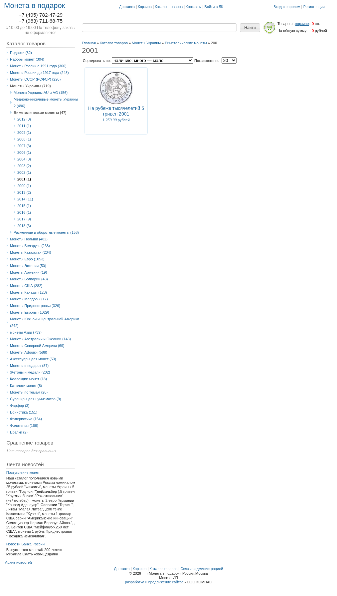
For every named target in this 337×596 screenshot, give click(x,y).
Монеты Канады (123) (28, 292)
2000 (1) (24, 186)
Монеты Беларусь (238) (30, 246)
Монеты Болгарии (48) (29, 279)
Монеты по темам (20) (29, 392)
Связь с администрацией (202, 569)
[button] (250, 27)
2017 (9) (24, 219)
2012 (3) (24, 119)
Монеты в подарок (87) (29, 366)
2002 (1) (24, 172)
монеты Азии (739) (26, 332)
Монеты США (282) (26, 286)
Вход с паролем (286, 7)
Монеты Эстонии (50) (28, 266)
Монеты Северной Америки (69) (37, 346)
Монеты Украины (146, 43)
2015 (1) (24, 206)
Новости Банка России (25, 544)
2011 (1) (24, 126)
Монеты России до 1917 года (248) (39, 73)
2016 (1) (24, 212)
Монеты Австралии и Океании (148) (40, 339)
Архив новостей (18, 562)
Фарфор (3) (19, 406)
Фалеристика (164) (26, 419)
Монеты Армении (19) (28, 272)
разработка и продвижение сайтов (154, 582)
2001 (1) (24, 179)
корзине (302, 24)
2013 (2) (24, 192)
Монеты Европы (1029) (29, 312)
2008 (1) (24, 139)
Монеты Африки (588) (28, 352)
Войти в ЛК (214, 7)
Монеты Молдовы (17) (29, 299)
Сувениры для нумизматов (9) (35, 399)
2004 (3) (24, 159)
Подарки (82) (21, 53)
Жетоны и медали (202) (30, 372)
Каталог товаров (169, 7)
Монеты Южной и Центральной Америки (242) (44, 322)
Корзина (145, 7)
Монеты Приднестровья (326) (35, 306)
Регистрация (314, 7)
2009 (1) (24, 133)
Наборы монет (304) (27, 59)
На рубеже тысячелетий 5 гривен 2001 (116, 111)
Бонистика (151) (23, 412)
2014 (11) (25, 199)
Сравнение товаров (29, 443)
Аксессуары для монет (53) (33, 359)
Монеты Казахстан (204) (30, 252)
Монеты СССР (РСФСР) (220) (35, 79)
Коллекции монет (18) (28, 379)
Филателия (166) (24, 426)
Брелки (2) (19, 432)
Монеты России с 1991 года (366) (38, 66)
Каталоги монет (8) (26, 386)
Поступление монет (23, 472)
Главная (89, 43)
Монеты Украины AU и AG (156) (41, 93)
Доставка (127, 7)
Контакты (194, 7)
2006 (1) (24, 152)
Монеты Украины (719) (30, 86)
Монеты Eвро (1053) (27, 259)
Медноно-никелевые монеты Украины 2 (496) (46, 102)
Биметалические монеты (186, 43)
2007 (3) (24, 146)
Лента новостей (25, 464)
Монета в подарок (34, 5)
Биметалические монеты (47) (40, 113)
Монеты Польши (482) (29, 239)
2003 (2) (24, 166)
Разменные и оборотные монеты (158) (46, 232)
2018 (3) (24, 226)
